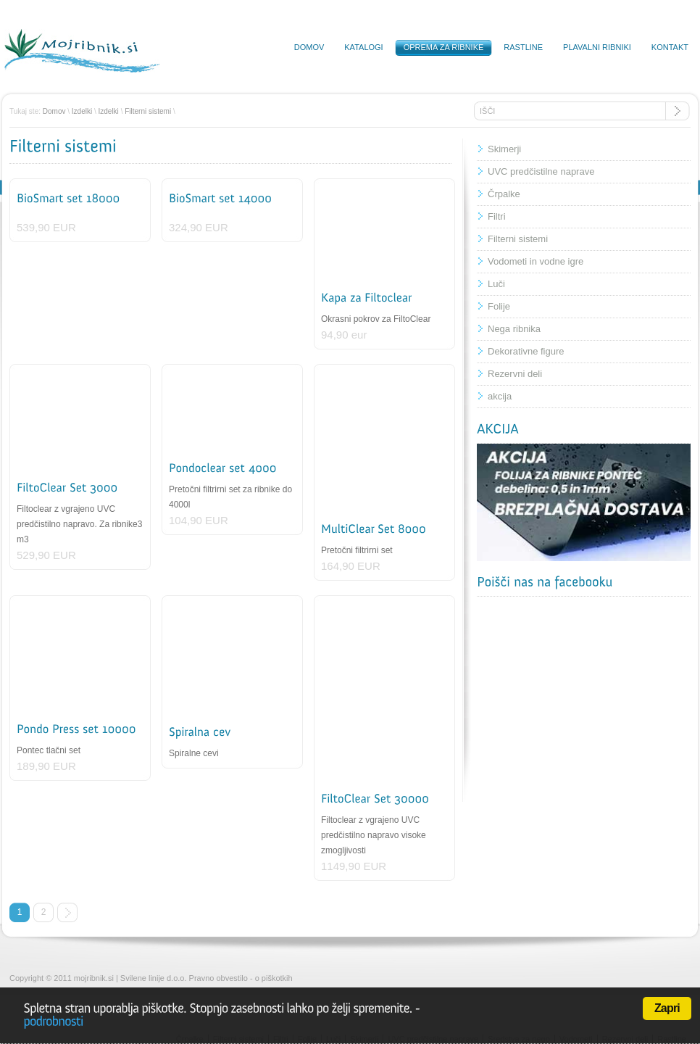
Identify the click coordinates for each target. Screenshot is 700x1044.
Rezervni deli (515, 373)
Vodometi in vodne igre (535, 261)
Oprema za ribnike (444, 47)
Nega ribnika (514, 328)
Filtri (497, 216)
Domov (309, 47)
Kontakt (669, 47)
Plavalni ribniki (597, 47)
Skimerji (504, 149)
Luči (496, 283)
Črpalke (504, 193)
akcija (500, 396)
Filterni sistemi (148, 111)
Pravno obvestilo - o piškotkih (241, 978)
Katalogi (363, 47)
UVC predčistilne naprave (541, 171)
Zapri (667, 1008)
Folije (499, 306)
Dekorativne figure (526, 351)
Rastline (523, 47)
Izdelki (82, 111)
